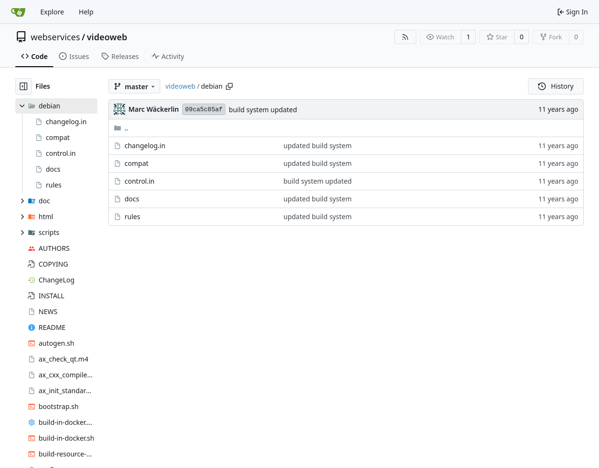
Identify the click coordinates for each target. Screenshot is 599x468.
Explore (52, 11)
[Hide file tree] (23, 86)
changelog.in (145, 145)
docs (132, 198)
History (556, 86)
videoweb (107, 37)
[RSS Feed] (405, 37)
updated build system (317, 145)
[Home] (18, 12)
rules (133, 216)
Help (86, 11)
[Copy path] (229, 86)
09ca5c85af (204, 109)
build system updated (263, 109)
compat (137, 163)
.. (121, 127)
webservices (55, 37)
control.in (140, 181)
